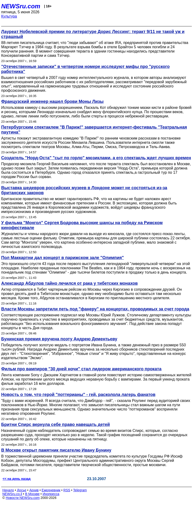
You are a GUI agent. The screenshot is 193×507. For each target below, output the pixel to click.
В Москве (32, 494)
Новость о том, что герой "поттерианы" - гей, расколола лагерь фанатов (78, 394)
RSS (66, 490)
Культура (9, 16)
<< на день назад (17, 479)
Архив (34, 490)
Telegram (80, 490)
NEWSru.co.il (12, 494)
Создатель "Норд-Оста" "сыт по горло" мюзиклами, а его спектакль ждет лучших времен (96, 157)
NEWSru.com (20, 6)
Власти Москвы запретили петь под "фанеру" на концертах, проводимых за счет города (95, 309)
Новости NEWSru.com (23, 498)
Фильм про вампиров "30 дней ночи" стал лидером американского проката (81, 369)
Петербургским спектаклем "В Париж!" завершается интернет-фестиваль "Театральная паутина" (94, 130)
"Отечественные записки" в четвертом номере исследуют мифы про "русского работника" (85, 69)
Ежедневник (51, 490)
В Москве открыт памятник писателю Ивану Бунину (56, 450)
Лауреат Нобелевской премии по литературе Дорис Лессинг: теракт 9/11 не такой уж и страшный (92, 34)
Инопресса (51, 494)
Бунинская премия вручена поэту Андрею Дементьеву (59, 339)
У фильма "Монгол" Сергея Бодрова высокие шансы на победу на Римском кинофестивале (82, 225)
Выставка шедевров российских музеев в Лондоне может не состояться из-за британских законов (84, 190)
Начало (8, 490)
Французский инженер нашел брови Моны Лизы (52, 101)
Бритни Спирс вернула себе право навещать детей (55, 424)
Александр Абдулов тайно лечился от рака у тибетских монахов (69, 283)
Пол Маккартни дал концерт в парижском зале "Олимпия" (62, 257)
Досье (21, 490)
